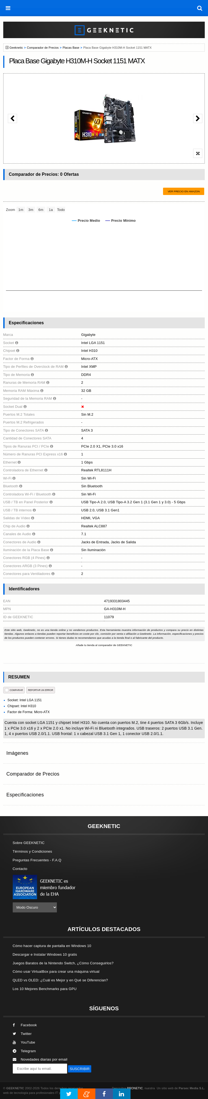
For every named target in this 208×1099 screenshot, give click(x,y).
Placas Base (71, 47)
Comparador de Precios (42, 47)
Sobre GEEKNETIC (29, 843)
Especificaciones (25, 794)
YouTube (24, 1042)
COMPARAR (14, 690)
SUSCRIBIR (80, 1069)
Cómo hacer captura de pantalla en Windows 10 (52, 946)
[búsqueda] (199, 8)
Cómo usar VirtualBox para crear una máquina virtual (56, 971)
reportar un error (40, 690)
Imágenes (17, 753)
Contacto (20, 869)
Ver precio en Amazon (184, 191)
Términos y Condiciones (32, 851)
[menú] (8, 8)
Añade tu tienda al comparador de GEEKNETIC (104, 645)
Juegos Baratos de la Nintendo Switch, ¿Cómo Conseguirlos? (63, 963)
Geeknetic (16, 47)
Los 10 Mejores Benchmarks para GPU (45, 989)
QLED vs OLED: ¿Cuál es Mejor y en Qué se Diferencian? (60, 980)
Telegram (24, 1051)
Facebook (25, 1025)
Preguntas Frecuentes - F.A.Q (37, 860)
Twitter (22, 1034)
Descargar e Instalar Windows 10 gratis (45, 954)
